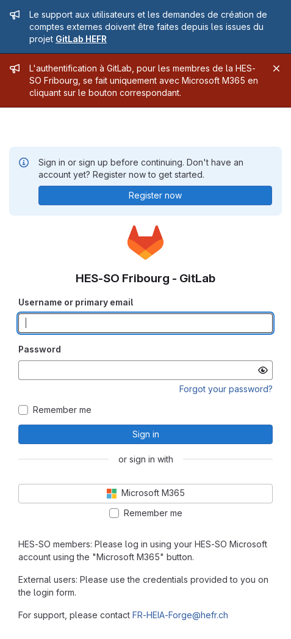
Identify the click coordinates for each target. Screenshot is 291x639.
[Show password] (263, 370)
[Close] (276, 68)
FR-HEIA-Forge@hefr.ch (180, 615)
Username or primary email (75, 302)
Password (39, 349)
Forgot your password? (226, 389)
